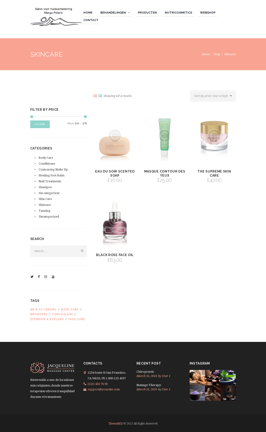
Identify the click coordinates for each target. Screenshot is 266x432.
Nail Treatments (50, 181)
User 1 (166, 376)
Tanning (44, 210)
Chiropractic (145, 371)
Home (206, 54)
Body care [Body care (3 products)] (69, 309)
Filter (40, 124)
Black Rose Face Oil (115, 255)
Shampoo (45, 187)
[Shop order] (213, 96)
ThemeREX (115, 423)
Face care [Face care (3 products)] (76, 319)
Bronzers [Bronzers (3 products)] (38, 314)
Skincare (45, 204)
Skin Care (45, 199)
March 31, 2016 (147, 376)
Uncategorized (49, 216)
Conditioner (47, 163)
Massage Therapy (149, 385)
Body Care (46, 157)
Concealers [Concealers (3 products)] (62, 314)
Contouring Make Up (53, 169)
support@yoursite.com (104, 389)
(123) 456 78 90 (98, 384)
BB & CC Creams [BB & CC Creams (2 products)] (43, 309)
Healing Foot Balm (51, 175)
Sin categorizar (49, 193)
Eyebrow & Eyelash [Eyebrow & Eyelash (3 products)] (47, 319)
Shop (217, 54)
